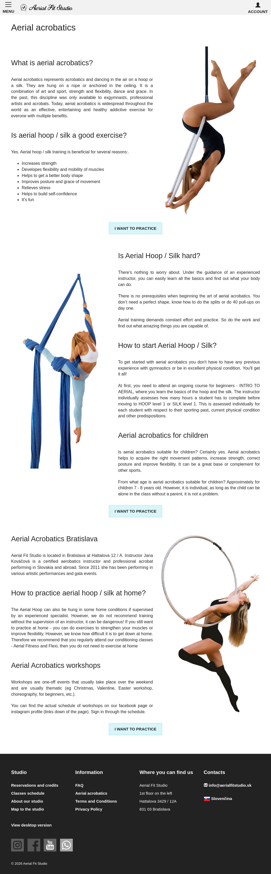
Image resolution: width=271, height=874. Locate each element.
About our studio (27, 801)
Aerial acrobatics (91, 793)
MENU (8, 7)
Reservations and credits (34, 785)
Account (258, 8)
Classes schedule (27, 793)
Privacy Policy (88, 809)
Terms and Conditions (96, 801)
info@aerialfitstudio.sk (227, 785)
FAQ (79, 785)
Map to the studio (27, 809)
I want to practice (135, 228)
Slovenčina (218, 798)
